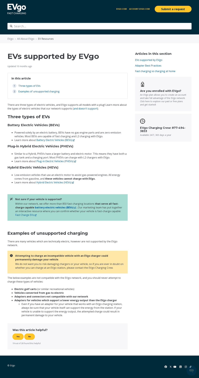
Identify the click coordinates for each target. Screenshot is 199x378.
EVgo (10, 38)
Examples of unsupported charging (39, 91)
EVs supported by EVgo (148, 60)
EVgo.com (121, 9)
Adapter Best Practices (148, 65)
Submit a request (173, 9)
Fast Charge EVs (24, 215)
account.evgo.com (139, 9)
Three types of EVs (29, 86)
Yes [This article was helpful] (18, 336)
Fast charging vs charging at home (155, 71)
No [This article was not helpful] (29, 336)
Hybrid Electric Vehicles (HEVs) (53, 182)
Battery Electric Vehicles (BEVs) (54, 140)
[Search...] (99, 26)
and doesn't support (85, 108)
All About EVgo (25, 38)
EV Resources (46, 38)
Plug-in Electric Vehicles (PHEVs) (55, 161)
